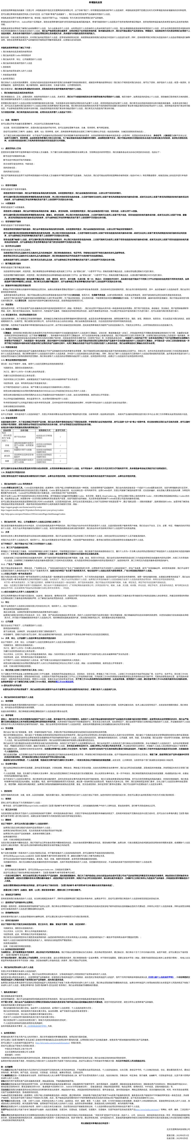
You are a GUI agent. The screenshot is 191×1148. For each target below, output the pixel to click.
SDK (64, 682)
